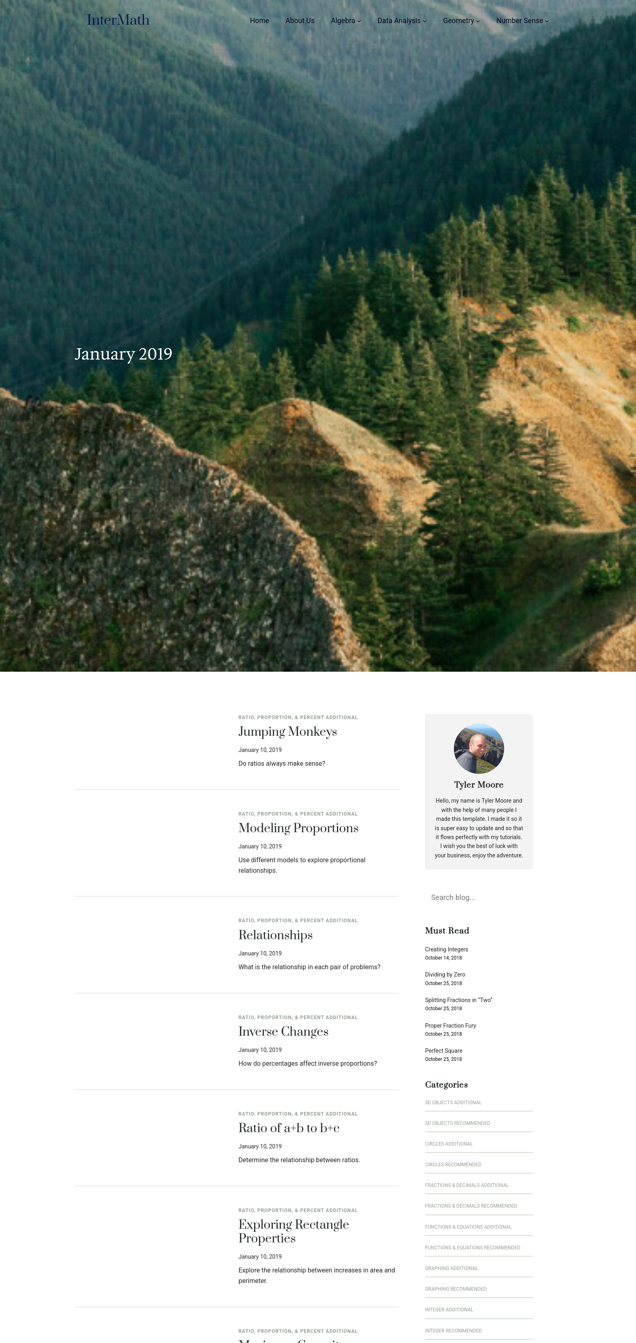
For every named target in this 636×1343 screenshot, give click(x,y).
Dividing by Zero (445, 975)
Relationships (275, 936)
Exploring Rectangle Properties (293, 1232)
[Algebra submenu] (359, 21)
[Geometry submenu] (478, 21)
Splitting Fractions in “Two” (458, 1000)
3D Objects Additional (453, 1102)
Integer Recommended (453, 1331)
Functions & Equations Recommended (472, 1248)
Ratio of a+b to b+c (288, 1129)
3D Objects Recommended (457, 1123)
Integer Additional (449, 1310)
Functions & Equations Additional (468, 1227)
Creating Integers (446, 950)
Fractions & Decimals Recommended (471, 1206)
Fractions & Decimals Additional (467, 1185)
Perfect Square (443, 1051)
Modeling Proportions (298, 829)
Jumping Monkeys (287, 732)
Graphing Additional (451, 1268)
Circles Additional (449, 1144)
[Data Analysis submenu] (425, 21)
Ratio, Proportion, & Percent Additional (298, 717)
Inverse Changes (283, 1032)
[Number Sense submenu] (547, 21)
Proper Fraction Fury (450, 1026)
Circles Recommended (453, 1164)
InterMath (118, 21)
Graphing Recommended (456, 1289)
